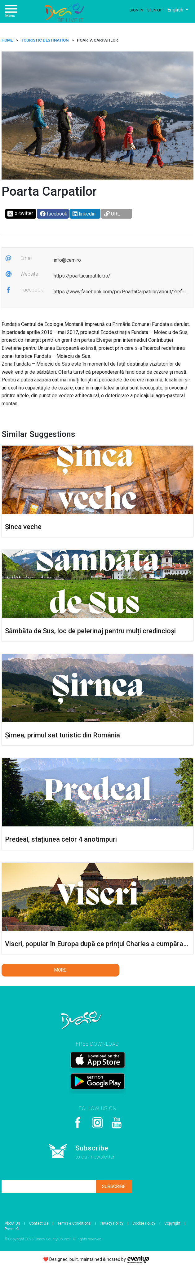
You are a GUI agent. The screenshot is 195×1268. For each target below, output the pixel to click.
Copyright (172, 1223)
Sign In (136, 10)
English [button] (175, 10)
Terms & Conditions (74, 1223)
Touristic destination (45, 40)
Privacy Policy (111, 1223)
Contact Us (38, 1223)
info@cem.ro (67, 260)
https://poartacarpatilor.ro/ (82, 276)
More (60, 970)
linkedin (84, 214)
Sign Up (154, 10)
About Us (12, 1223)
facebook (53, 214)
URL (112, 214)
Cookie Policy (143, 1223)
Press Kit (12, 1229)
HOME (7, 40)
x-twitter (20, 213)
